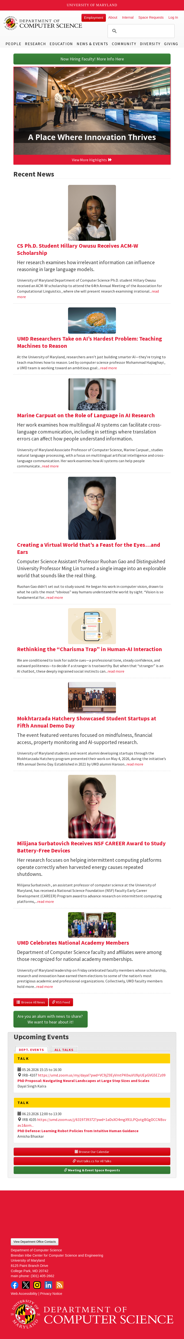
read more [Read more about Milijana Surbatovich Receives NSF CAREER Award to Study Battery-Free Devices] (45, 901)
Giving (171, 43)
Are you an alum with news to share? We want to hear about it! (50, 1019)
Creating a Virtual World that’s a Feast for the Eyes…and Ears (88, 548)
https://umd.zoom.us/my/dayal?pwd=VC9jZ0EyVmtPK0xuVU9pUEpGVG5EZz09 (102, 1075)
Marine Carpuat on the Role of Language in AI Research (86, 415)
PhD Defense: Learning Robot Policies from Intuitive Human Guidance (77, 1130)
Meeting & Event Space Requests (92, 1170)
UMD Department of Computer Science (43, 23)
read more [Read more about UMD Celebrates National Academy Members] (44, 986)
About (112, 17)
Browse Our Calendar (92, 1152)
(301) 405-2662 (42, 1276)
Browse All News (31, 1002)
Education (61, 43)
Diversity (150, 43)
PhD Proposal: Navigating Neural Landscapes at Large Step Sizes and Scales (83, 1080)
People (14, 43)
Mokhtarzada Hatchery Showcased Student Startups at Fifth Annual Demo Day (86, 722)
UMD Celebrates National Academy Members (73, 942)
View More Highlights (92, 159)
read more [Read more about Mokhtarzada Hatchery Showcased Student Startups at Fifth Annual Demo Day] (134, 764)
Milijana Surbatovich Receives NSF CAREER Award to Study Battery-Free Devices (91, 847)
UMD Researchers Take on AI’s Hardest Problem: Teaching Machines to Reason (89, 342)
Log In (173, 17)
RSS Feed (61, 1002)
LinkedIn (48, 1285)
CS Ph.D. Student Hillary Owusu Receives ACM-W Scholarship (77, 249)
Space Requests (151, 17)
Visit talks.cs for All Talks (92, 1161)
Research (35, 43)
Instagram (37, 1285)
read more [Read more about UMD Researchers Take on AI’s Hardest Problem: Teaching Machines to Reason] (108, 367)
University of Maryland (92, 5)
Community (124, 43)
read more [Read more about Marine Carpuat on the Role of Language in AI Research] (50, 466)
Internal (127, 17)
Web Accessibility (24, 1294)
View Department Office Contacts (34, 1241)
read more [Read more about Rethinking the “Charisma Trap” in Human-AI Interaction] (116, 671)
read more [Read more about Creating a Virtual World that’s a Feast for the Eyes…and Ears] (54, 597)
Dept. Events (33, 1049)
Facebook (14, 1285)
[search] (140, 31)
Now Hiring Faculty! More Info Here (92, 59)
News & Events (92, 43)
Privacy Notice (51, 1294)
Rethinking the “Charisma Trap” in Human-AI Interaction (89, 649)
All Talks (64, 1050)
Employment (93, 18)
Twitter (26, 1285)
